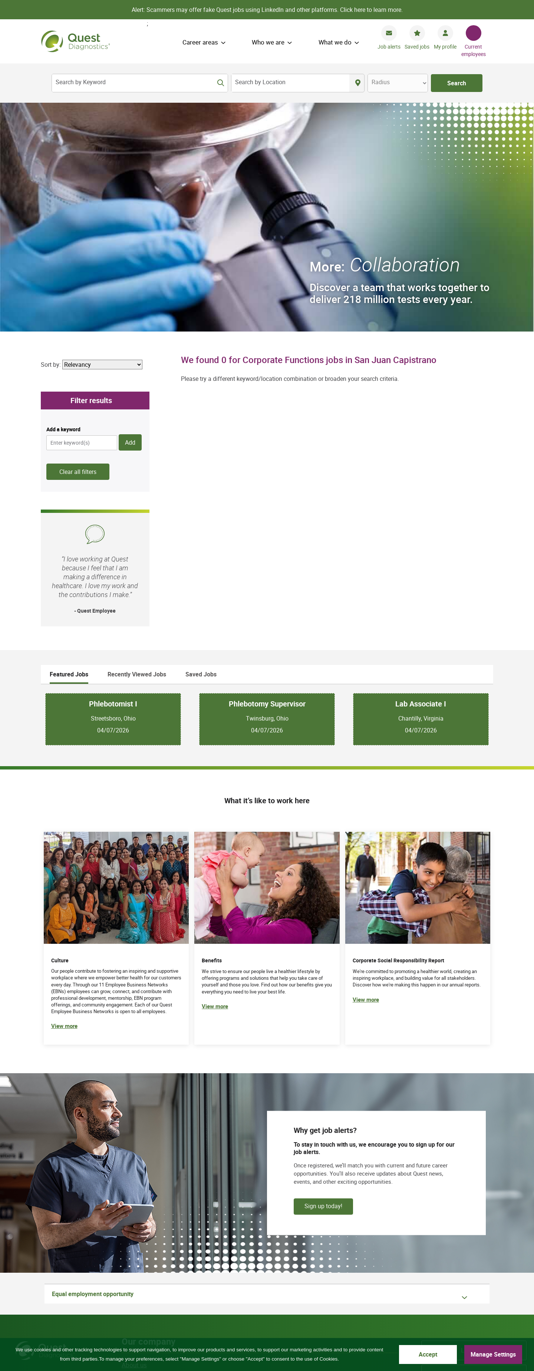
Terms (192, 1310)
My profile (445, 46)
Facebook (439, 1261)
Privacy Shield (331, 1319)
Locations (474, 1122)
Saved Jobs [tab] (201, 446)
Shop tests (137, 1219)
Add (130, 214)
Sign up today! (323, 977)
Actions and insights (150, 1195)
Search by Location (260, 82)
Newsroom (474, 1217)
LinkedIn (492, 1261)
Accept (428, 1354)
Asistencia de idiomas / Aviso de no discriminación (179, 1319)
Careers (474, 1145)
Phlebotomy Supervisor (267, 475)
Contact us (268, 1310)
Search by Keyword (81, 82)
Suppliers (135, 1207)
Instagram (509, 1261)
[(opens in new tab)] (418, 709)
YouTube (474, 1261)
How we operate (145, 1148)
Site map (132, 1310)
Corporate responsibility (155, 1171)
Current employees (473, 50)
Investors (474, 1170)
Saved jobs (417, 46)
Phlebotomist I (113, 475)
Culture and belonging (152, 1183)
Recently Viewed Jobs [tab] (137, 446)
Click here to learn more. (371, 10)
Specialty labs (474, 1193)
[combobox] (290, 83)
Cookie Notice (227, 1310)
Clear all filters (77, 243)
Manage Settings (493, 1354)
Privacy (163, 1310)
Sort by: (51, 136)
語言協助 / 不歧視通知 (276, 1319)
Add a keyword (63, 200)
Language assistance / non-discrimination (342, 1310)
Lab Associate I (420, 475)
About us (134, 1136)
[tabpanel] (267, 490)
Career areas (200, 42)
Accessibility (374, 1319)
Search (456, 83)
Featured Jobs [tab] (69, 446)
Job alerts (389, 46)
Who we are (268, 42)
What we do (335, 42)
